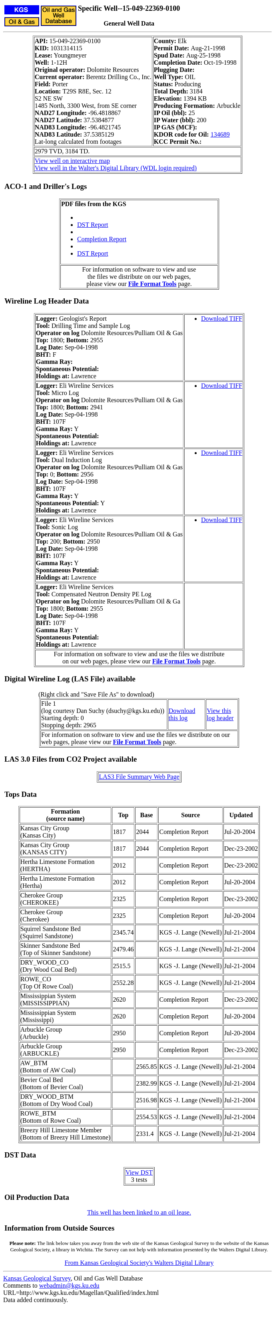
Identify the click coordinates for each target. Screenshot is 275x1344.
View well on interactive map (72, 160)
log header (220, 718)
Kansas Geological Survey (37, 1278)
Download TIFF (221, 318)
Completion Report (101, 239)
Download (182, 710)
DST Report (92, 224)
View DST (139, 1172)
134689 (220, 134)
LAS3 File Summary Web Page (139, 776)
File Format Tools (152, 283)
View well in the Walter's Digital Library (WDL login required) (116, 168)
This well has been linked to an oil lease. (139, 1212)
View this (219, 710)
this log (178, 718)
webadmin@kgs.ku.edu (69, 1285)
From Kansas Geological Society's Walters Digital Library (139, 1262)
